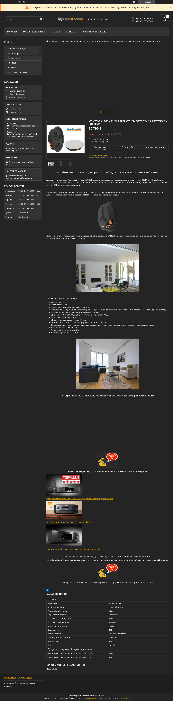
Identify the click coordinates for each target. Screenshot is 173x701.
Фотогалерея (14, 53)
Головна (12, 31)
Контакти (71, 31)
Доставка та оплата (95, 31)
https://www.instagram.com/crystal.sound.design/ (23, 127)
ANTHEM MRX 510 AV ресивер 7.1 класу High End (69, 522)
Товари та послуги (34, 31)
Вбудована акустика (81, 41)
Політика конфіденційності (117, 698)
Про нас (55, 31)
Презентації (14, 58)
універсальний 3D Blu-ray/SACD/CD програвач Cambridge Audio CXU (79, 498)
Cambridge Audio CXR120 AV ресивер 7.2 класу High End (73, 549)
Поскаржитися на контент (90, 698)
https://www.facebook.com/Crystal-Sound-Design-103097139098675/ (22, 135)
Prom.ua (102, 696)
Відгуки (12, 67)
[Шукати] (41, 19)
